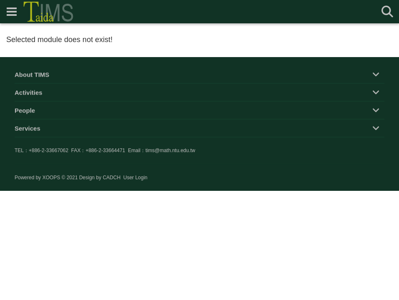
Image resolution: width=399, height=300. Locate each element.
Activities (28, 93)
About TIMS (32, 75)
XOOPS (51, 178)
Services (27, 129)
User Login (135, 178)
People (25, 111)
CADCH (112, 178)
